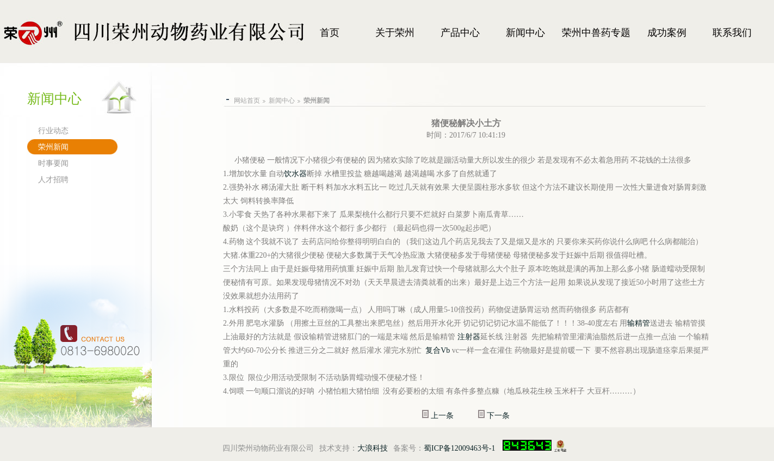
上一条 (442, 416)
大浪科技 (372, 448)
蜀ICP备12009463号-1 (459, 448)
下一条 (498, 416)
